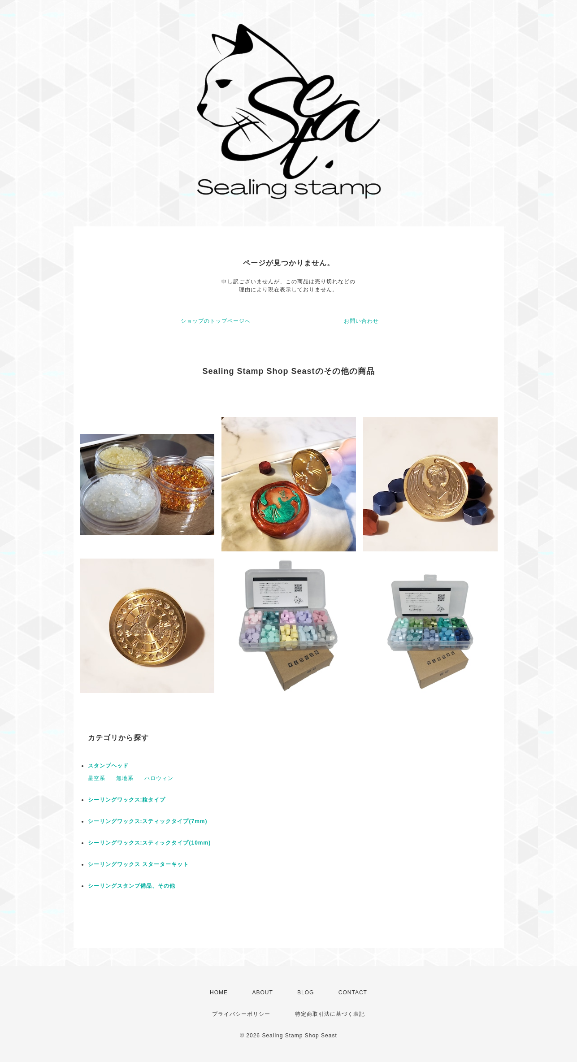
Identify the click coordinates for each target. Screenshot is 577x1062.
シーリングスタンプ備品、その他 (131, 886)
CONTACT (352, 992)
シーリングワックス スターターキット (138, 864)
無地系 (125, 778)
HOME (219, 992)
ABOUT (262, 992)
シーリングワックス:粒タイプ (127, 800)
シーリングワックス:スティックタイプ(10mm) (149, 843)
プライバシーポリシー (241, 1014)
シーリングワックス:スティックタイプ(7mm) (148, 821)
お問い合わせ (361, 321)
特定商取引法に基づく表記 (330, 1014)
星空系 (96, 778)
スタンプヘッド (108, 766)
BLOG (305, 992)
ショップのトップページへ (216, 321)
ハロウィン (159, 778)
